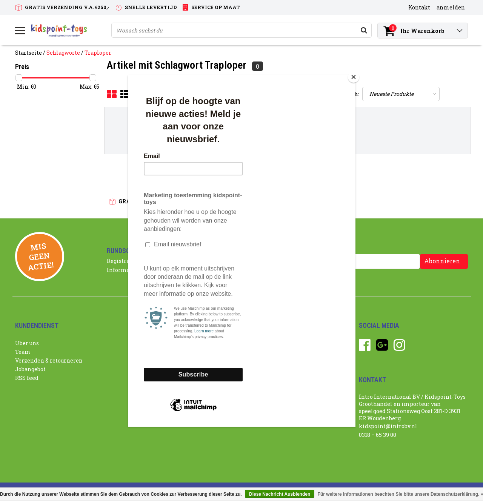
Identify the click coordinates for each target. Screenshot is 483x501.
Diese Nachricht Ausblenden (279, 494)
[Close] (353, 77)
